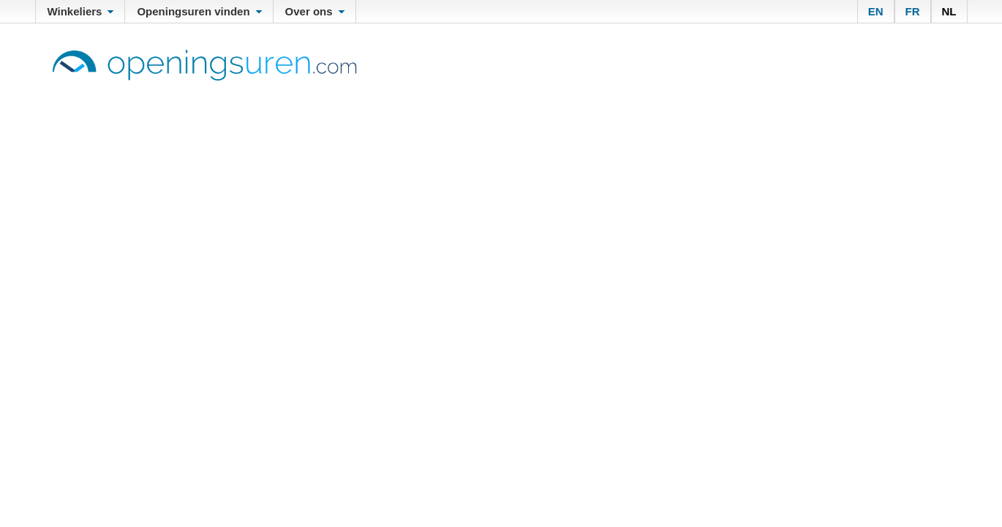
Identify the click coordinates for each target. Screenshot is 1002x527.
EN (876, 11)
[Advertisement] (501, 190)
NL (949, 11)
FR (912, 11)
